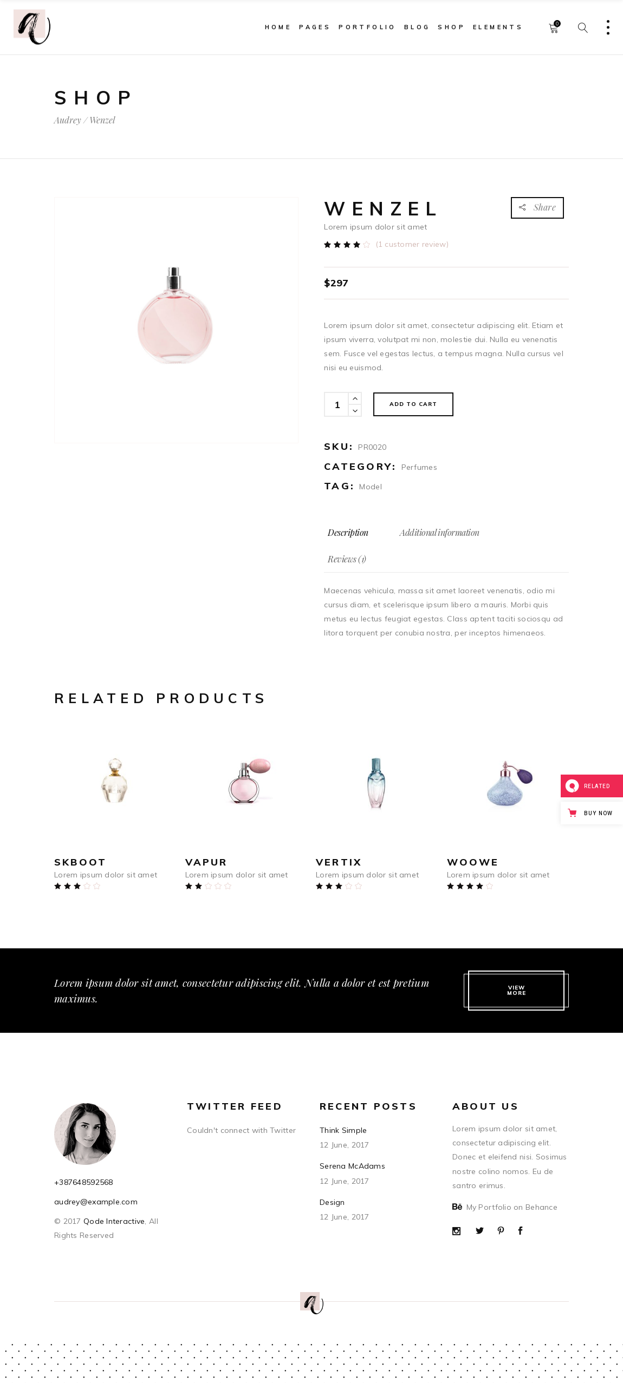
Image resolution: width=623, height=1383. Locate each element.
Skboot (80, 862)
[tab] (348, 532)
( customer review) (412, 244)
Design (332, 1202)
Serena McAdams (352, 1166)
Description (348, 532)
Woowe (473, 862)
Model (370, 486)
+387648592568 (83, 1182)
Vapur (206, 862)
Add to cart (413, 404)
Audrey (67, 120)
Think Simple (343, 1130)
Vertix (339, 862)
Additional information (439, 532)
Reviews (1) (347, 559)
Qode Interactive (113, 1221)
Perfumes (419, 467)
